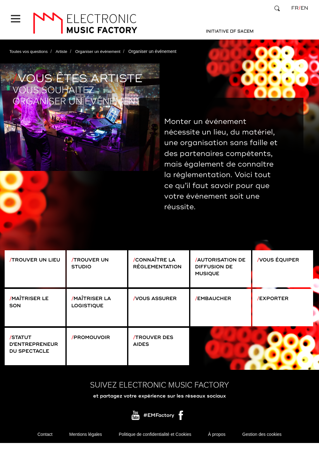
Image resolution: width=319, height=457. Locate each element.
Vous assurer (160, 298)
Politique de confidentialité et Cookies (155, 447)
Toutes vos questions (29, 44)
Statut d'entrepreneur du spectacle (33, 355)
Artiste (64, 44)
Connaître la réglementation (157, 261)
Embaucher (217, 298)
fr (294, 8)
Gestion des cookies (262, 447)
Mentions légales (85, 447)
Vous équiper (283, 253)
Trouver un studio (93, 257)
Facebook (181, 429)
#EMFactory (158, 428)
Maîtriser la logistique (94, 302)
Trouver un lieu (31, 257)
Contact (44, 447)
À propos (217, 447)
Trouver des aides (156, 347)
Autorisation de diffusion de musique (219, 261)
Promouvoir (95, 343)
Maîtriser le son (32, 302)
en (304, 8)
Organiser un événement (102, 44)
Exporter (276, 298)
